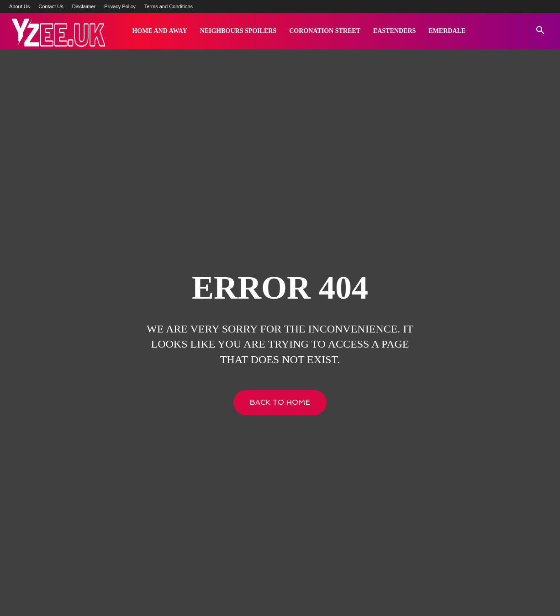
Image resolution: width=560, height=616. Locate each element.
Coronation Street (324, 30)
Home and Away (159, 30)
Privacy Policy (119, 6)
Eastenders (394, 30)
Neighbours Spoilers (238, 30)
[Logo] (57, 31)
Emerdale (446, 30)
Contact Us (50, 6)
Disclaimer (83, 6)
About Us (19, 6)
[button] (540, 31)
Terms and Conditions (168, 6)
